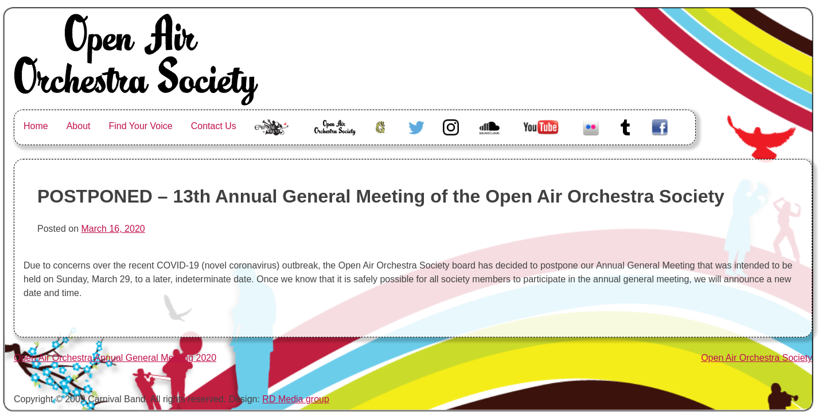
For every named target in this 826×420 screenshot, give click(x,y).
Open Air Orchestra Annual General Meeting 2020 (115, 358)
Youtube (539, 126)
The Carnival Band (272, 139)
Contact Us (213, 126)
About (79, 126)
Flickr (591, 126)
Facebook (660, 126)
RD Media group (295, 399)
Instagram (451, 126)
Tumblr (625, 126)
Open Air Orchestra (334, 133)
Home (36, 126)
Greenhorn (382, 126)
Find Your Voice (141, 126)
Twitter (416, 126)
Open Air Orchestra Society (756, 358)
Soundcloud (491, 126)
